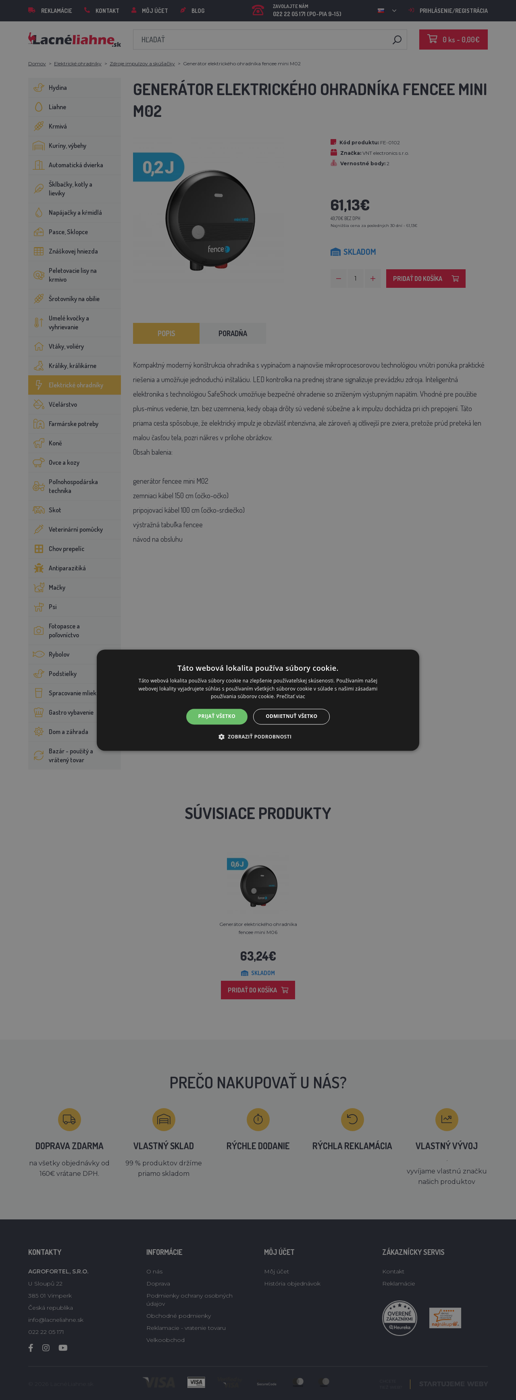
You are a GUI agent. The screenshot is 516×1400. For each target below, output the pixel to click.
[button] (258, 736)
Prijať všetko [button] (217, 716)
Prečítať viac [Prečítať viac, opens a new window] (291, 696)
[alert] (258, 700)
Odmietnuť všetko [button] (291, 716)
